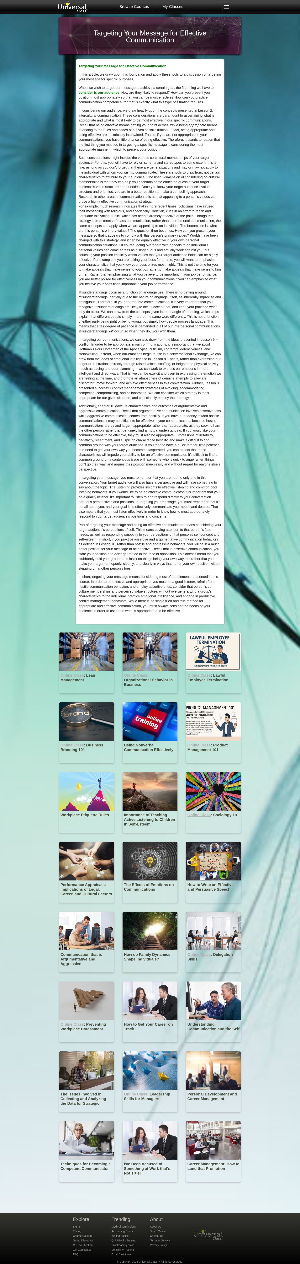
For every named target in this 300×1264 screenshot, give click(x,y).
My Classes (172, 6)
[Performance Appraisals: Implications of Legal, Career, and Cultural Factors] (87, 905)
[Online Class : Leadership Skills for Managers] (150, 1114)
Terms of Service (160, 1240)
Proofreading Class (123, 1245)
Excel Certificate (121, 1254)
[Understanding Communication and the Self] (213, 1045)
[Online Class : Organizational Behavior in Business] (150, 696)
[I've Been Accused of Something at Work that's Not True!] (150, 1184)
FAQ (75, 1254)
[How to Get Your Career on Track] (150, 1045)
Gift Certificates (82, 1249)
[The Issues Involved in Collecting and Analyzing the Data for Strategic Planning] (87, 1114)
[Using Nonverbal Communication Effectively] (150, 765)
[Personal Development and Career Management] (213, 1114)
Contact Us (156, 1235)
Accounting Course (123, 1231)
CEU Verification (83, 1245)
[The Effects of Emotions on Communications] (150, 905)
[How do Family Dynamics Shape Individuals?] (150, 975)
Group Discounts (83, 1240)
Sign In (77, 1226)
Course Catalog (82, 1235)
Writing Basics (120, 1235)
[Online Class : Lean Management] (87, 696)
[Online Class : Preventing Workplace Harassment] (87, 1045)
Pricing (77, 1231)
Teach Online (158, 1231)
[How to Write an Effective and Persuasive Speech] (213, 905)
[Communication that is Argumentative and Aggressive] (87, 975)
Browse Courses (134, 6)
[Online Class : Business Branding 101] (87, 765)
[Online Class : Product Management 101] (213, 765)
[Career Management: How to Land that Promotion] (213, 1184)
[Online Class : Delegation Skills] (213, 975)
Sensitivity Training (123, 1249)
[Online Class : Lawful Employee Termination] (213, 696)
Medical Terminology (124, 1226)
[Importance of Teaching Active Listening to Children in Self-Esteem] (150, 835)
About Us (155, 1226)
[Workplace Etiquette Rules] (87, 835)
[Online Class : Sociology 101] (213, 835)
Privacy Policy (158, 1245)
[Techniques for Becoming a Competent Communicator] (87, 1184)
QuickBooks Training (124, 1240)
